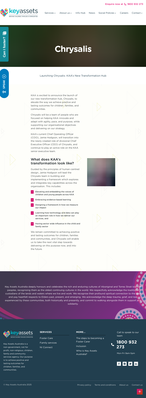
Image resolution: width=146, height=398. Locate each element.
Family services (48, 342)
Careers (124, 12)
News (92, 12)
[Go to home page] (19, 12)
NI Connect (46, 347)
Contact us (137, 385)
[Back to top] (140, 392)
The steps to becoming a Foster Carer (90, 340)
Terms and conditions (105, 385)
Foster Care (46, 338)
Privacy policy (84, 385)
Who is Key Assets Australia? (86, 352)
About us (123, 385)
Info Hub (80, 12)
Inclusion (81, 346)
